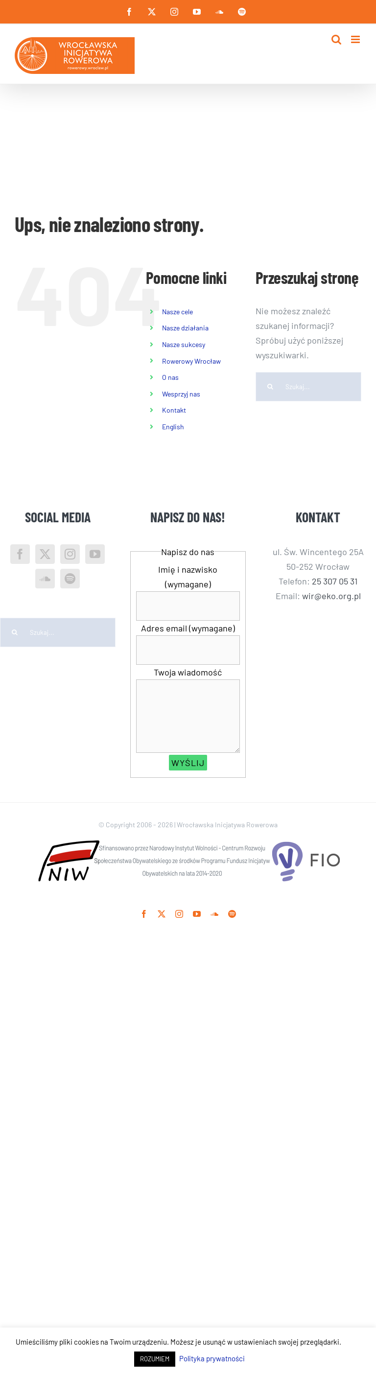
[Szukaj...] (308, 386)
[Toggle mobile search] (336, 39)
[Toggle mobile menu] (356, 39)
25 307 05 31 (334, 581)
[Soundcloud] (45, 578)
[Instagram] (70, 554)
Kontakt (174, 410)
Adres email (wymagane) (188, 628)
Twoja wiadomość (188, 672)
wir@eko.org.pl (331, 595)
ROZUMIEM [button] (154, 1359)
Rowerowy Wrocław (191, 361)
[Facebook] (20, 554)
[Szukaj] (270, 386)
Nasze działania (185, 328)
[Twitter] (45, 554)
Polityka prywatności (212, 1358)
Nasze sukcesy (183, 344)
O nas (170, 377)
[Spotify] (70, 578)
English (173, 426)
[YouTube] (95, 554)
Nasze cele (177, 311)
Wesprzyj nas (181, 394)
